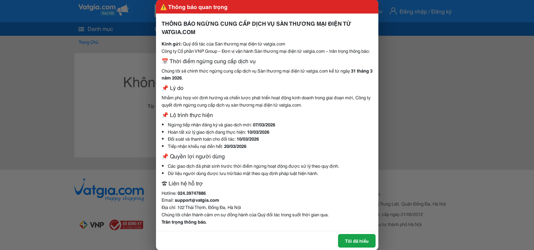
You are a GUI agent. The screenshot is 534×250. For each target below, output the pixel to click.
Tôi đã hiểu (357, 241)
